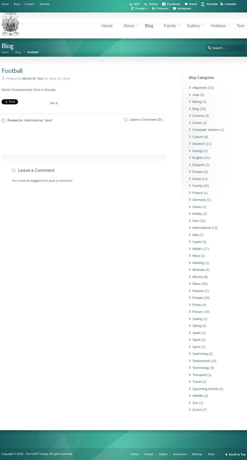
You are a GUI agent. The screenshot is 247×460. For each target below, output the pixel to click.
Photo (197, 305)
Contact (29, 4)
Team (211, 454)
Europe (198, 172)
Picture (198, 312)
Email (193, 4)
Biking (197, 102)
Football (12, 70)
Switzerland (201, 361)
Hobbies (218, 25)
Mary (196, 256)
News (197, 284)
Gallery (193, 25)
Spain (197, 333)
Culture (198, 137)
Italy (196, 235)
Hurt (196, 221)
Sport (48, 120)
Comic (197, 123)
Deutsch (199, 144)
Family (170, 25)
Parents (198, 291)
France (198, 193)
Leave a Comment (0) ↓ (147, 119)
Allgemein (200, 88)
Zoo (195, 403)
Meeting (198, 263)
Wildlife (198, 396)
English (198, 158)
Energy (198, 151)
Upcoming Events (206, 389)
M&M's (197, 249)
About (128, 25)
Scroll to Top (237, 454)
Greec (197, 207)
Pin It (54, 103)
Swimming (200, 354)
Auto (196, 95)
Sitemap (44, 4)
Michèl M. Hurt (32, 78)
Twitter (153, 4)
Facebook (173, 4)
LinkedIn (230, 4)
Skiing (197, 326)
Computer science (206, 130)
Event (197, 179)
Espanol (199, 165)
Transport (200, 375)
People (198, 298)
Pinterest (162, 8)
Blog (17, 4)
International (33, 120)
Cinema (198, 116)
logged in (37, 181)
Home (5, 4)
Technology (201, 368)
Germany (199, 200)
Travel (197, 382)
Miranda (199, 270)
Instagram (184, 8)
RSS (137, 4)
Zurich (197, 410)
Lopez (197, 242)
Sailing (197, 319)
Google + (141, 8)
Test (240, 25)
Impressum (179, 454)
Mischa (198, 277)
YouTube (212, 4)
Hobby (197, 214)
